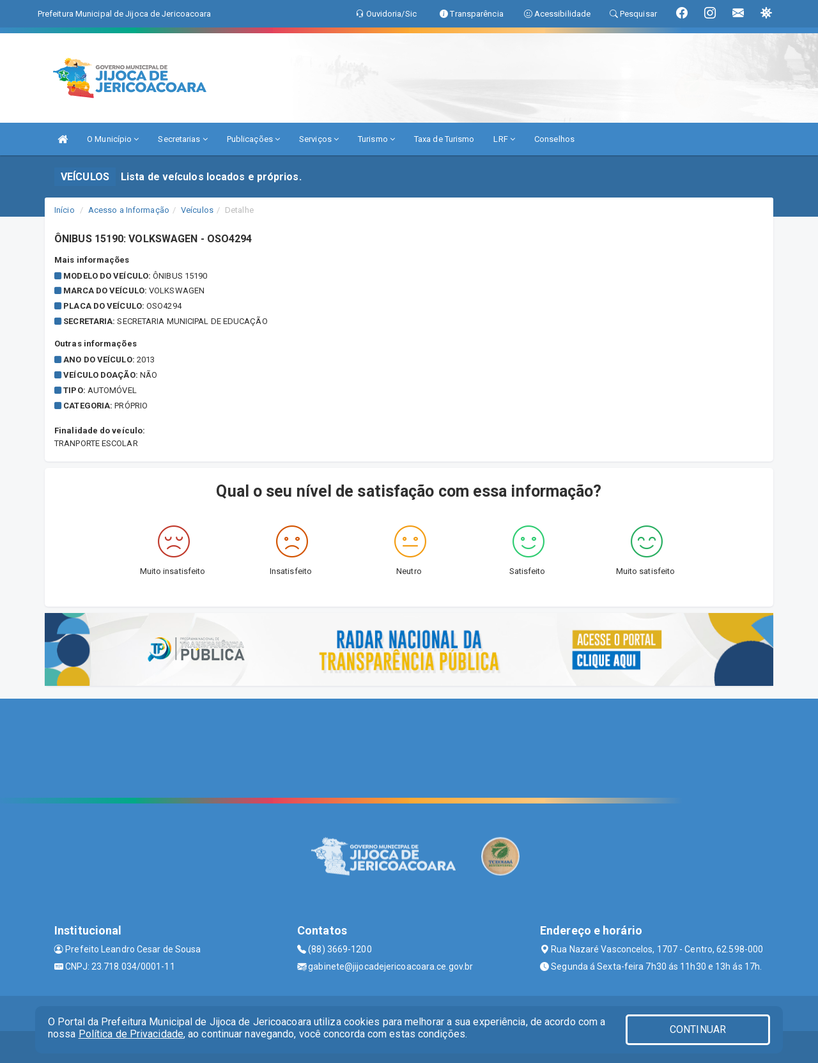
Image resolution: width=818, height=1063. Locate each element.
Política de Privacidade (131, 1034)
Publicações (253, 139)
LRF (504, 139)
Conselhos (554, 139)
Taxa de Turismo (444, 139)
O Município (113, 139)
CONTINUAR (698, 1029)
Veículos (197, 210)
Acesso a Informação (128, 210)
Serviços (319, 139)
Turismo (376, 139)
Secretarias (182, 139)
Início (64, 210)
